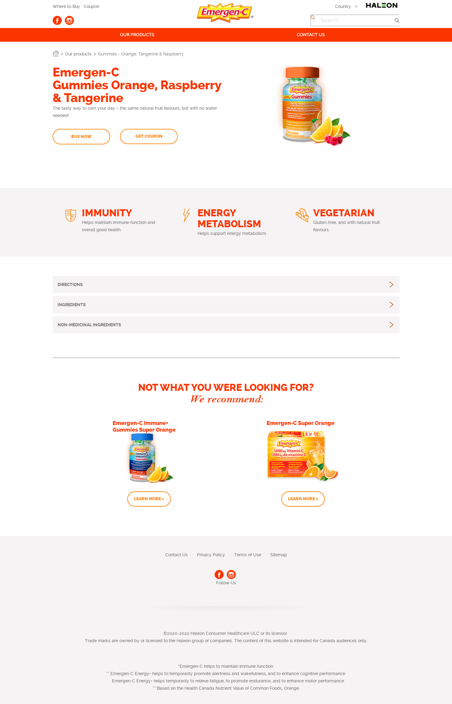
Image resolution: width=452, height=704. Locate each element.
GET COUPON (149, 136)
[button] (70, 284)
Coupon (91, 6)
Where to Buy (66, 6)
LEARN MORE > (149, 498)
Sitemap (278, 554)
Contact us (311, 34)
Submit (396, 20)
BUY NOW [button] (81, 136)
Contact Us (176, 554)
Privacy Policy (211, 554)
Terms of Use (247, 554)
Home (56, 54)
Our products (137, 34)
